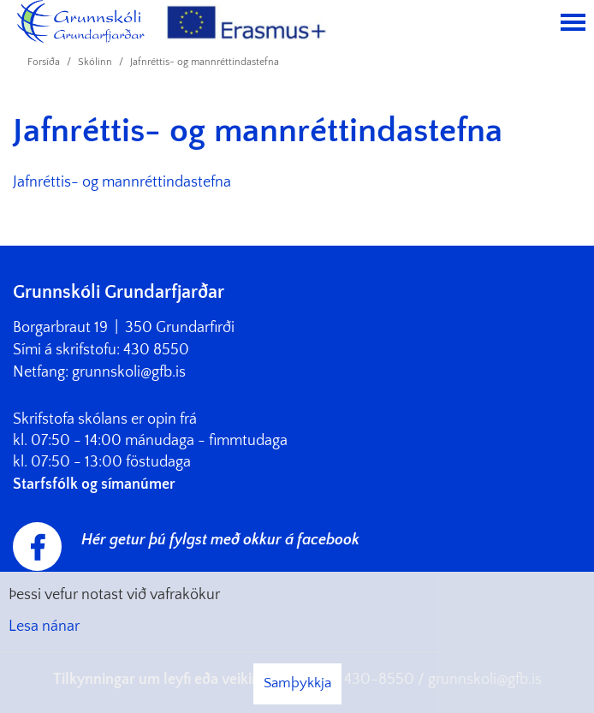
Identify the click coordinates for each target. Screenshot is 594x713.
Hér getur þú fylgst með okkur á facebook (220, 540)
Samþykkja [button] (297, 683)
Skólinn (95, 62)
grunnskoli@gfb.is (129, 372)
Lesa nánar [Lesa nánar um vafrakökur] (44, 626)
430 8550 (156, 350)
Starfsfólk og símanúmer (94, 484)
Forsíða (43, 62)
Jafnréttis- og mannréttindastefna (204, 62)
